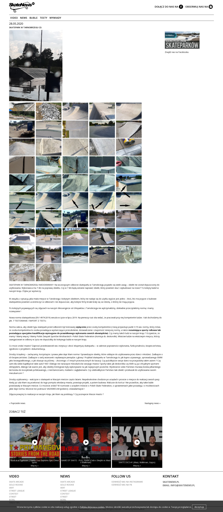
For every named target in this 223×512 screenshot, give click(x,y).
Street (12, 496)
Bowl (12, 499)
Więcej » (34, 465)
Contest (13, 493)
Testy (43, 17)
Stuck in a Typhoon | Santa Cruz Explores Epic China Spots (34, 461)
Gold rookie (16, 484)
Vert (11, 487)
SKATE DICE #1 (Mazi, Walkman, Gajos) (137, 462)
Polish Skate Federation (83, 336)
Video (14, 17)
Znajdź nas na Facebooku (177, 52)
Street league (16, 490)
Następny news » (152, 403)
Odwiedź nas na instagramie (127, 481)
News (23, 17)
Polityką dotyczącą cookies (92, 507)
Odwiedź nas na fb (122, 484)
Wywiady (55, 17)
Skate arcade (16, 481)
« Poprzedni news (17, 403)
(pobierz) (64, 388)
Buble (33, 17)
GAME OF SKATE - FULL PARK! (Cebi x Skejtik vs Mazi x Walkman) (85, 461)
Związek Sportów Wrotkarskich (57, 336)
